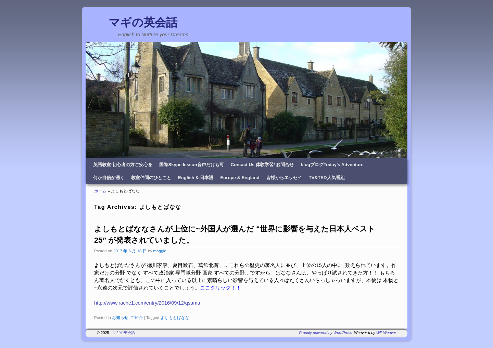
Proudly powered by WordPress (325, 333)
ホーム (100, 191)
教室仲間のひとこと (151, 177)
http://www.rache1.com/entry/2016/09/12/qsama (147, 303)
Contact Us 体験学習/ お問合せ (262, 164)
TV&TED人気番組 (327, 177)
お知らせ (120, 317)
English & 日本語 (195, 177)
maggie (159, 251)
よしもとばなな (175, 317)
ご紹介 (136, 317)
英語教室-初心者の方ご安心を (122, 164)
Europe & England (239, 177)
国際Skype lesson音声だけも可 (191, 164)
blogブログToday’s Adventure (332, 164)
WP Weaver (386, 333)
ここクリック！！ (220, 288)
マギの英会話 (143, 22)
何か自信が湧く (108, 177)
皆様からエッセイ (284, 177)
